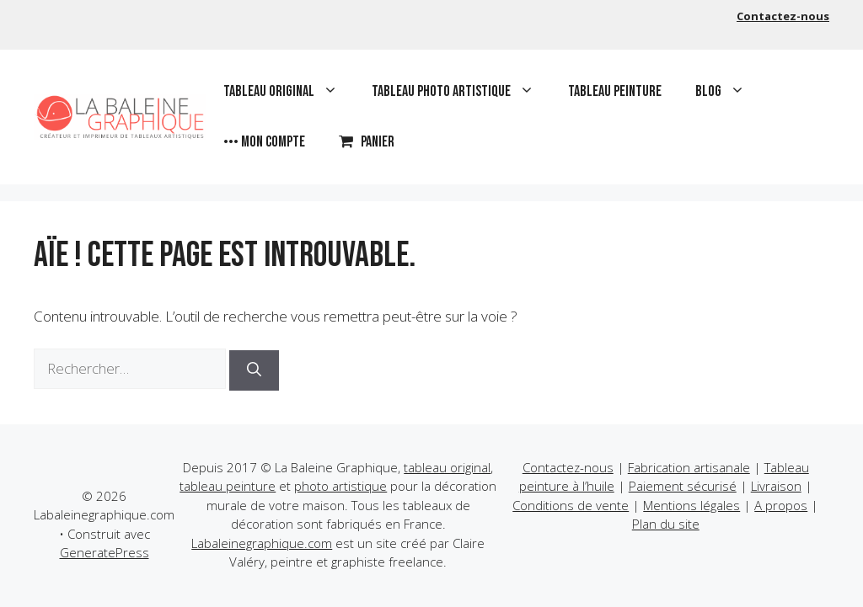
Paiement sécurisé (683, 485)
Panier (366, 142)
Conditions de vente (570, 505)
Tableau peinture (615, 91)
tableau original (447, 467)
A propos (780, 505)
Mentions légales (691, 505)
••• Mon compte (264, 142)
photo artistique (340, 485)
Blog (728, 92)
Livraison (776, 485)
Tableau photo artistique (461, 92)
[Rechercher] (254, 370)
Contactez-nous (783, 16)
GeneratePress (104, 552)
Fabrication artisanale (689, 467)
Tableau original (289, 92)
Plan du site (666, 523)
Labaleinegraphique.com (261, 543)
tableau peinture (228, 485)
